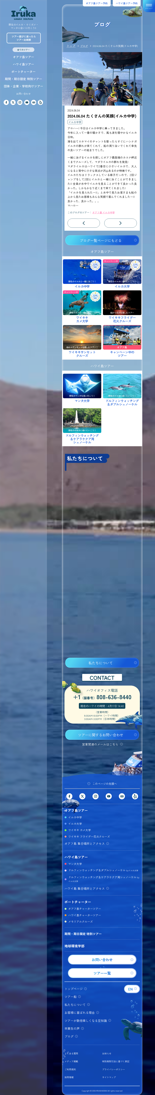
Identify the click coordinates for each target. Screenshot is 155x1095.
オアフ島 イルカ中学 (103, 212)
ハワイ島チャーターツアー (84, 915)
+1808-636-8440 (102, 697)
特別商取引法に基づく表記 (115, 1061)
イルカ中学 (74, 122)
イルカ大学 (75, 824)
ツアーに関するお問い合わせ (100, 734)
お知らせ (106, 1053)
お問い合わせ (23, 93)
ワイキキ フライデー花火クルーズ (89, 836)
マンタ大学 (75, 864)
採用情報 (69, 1077)
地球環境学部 (74, 945)
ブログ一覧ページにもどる (101, 240)
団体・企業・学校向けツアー (23, 86)
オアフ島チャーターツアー (84, 909)
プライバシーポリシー (113, 1069)
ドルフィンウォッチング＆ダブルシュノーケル (103, 870)
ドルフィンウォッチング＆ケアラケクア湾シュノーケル (103, 879)
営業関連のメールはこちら (100, 744)
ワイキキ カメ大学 (79, 830)
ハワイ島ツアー (23, 64)
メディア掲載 (71, 1061)
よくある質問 (71, 1053)
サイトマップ (109, 1077)
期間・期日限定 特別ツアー (23, 79)
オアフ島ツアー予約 (97, 3)
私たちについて (100, 662)
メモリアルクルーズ (80, 921)
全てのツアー (23, 49)
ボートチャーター (23, 71)
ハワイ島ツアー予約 (127, 3)
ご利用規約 (70, 1069)
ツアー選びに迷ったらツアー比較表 (24, 38)
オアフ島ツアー (23, 57)
